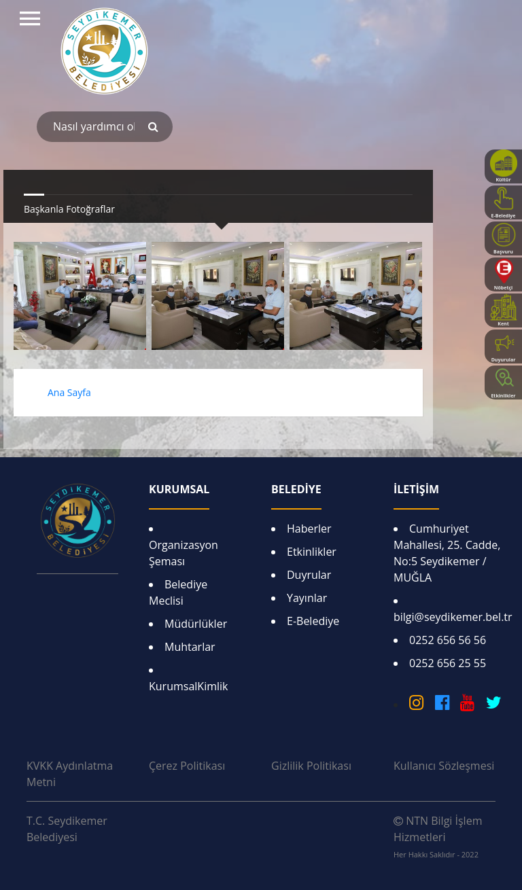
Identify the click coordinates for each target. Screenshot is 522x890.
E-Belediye (313, 620)
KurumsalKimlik (188, 686)
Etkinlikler (311, 551)
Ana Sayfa (69, 392)
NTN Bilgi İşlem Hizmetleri (438, 836)
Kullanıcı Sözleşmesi (444, 765)
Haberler (309, 528)
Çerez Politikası (187, 765)
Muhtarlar (189, 646)
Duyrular (309, 574)
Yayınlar (307, 597)
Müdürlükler (195, 623)
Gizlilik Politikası (311, 765)
